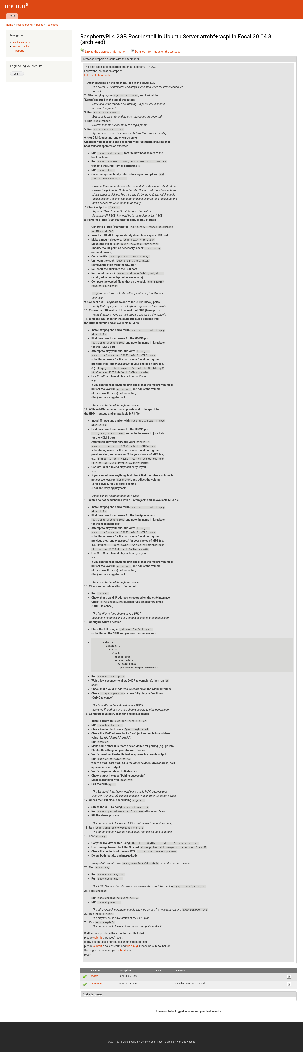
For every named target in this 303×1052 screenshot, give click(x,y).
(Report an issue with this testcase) (117, 59)
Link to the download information (103, 51)
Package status (22, 42)
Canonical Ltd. (131, 1041)
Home (11, 15)
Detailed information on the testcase (155, 51)
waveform (96, 983)
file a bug (132, 946)
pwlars (94, 976)
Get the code (148, 1041)
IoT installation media (97, 75)
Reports (19, 50)
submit (97, 937)
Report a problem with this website (176, 1041)
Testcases (52, 24)
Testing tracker (24, 24)
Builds (39, 24)
